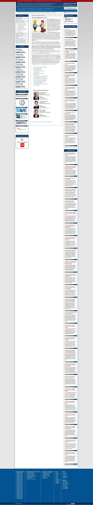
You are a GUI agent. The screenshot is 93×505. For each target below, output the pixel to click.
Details (21, 52)
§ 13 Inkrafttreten (36, 85)
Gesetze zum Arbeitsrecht (39, 8)
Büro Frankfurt (65, 482)
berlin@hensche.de (21, 51)
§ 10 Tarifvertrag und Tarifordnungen (40, 79)
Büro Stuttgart (65, 488)
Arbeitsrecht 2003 (20, 496)
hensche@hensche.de (44, 99)
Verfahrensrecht (20, 32)
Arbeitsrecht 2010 (20, 489)
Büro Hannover (65, 484)
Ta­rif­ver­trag (51, 51)
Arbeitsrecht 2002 (20, 497)
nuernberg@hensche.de (21, 80)
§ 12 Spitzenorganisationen (38, 82)
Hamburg (27, 12)
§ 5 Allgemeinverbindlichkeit (38, 73)
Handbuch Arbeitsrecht (31, 8)
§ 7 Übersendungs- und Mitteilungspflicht (40, 76)
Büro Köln (64, 485)
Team (64, 474)
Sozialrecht (19, 30)
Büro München (65, 486)
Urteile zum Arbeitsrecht (47, 8)
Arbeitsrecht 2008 (20, 491)
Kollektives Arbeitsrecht (22, 29)
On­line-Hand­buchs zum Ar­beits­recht (48, 57)
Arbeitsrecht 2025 (20, 473)
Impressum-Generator (58, 482)
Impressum (65, 475)
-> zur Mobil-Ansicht (19, 15)
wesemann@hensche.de (44, 116)
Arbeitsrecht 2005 (20, 494)
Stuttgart (48, 12)
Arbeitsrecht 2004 (20, 495)
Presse (53, 8)
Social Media (58, 480)
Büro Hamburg (65, 483)
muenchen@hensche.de (21, 75)
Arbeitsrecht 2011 (20, 488)
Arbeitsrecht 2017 (20, 482)
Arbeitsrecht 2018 (20, 481)
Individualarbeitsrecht (21, 25)
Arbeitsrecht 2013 (20, 486)
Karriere (57, 475)
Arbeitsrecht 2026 (20, 472)
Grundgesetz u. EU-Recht (22, 24)
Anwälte (53, 12)
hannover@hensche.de (21, 65)
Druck (57, 474)
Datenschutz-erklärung (65, 477)
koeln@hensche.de (21, 70)
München (39, 12)
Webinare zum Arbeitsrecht (21, 40)
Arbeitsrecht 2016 (20, 483)
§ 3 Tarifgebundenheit (37, 69)
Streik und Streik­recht (46, 53)
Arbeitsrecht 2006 (20, 493)
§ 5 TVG (36, 40)
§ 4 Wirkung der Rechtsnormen (39, 70)
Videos (17, 37)
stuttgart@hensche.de (21, 85)
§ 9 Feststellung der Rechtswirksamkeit (40, 78)
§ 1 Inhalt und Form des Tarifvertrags (40, 67)
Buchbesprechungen (30, 472)
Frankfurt (22, 12)
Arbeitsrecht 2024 (20, 474)
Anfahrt (17, 52)
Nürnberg (44, 12)
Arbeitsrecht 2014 (20, 485)
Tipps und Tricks (19, 19)
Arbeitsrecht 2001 (20, 498)
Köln (36, 12)
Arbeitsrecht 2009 (20, 490)
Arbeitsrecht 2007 (20, 492)
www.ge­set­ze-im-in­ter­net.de (51, 64)
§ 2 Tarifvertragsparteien (37, 68)
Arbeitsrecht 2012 (20, 487)
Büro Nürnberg (65, 487)
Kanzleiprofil (65, 473)
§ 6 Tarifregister (36, 74)
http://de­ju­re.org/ (39, 64)
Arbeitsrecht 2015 (20, 484)
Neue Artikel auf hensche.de (32, 475)
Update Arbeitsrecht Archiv (20, 42)
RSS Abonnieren (19, 503)
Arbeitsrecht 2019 (20, 480)
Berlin (19, 12)
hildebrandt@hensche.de (44, 107)
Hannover (32, 12)
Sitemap (57, 481)
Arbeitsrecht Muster (19, 35)
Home (19, 8)
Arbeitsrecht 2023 (20, 475)
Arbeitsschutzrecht (21, 27)
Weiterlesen (68, 37)
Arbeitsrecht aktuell (23, 8)
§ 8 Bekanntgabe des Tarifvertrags (39, 77)
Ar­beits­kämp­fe (36, 45)
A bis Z (57, 472)
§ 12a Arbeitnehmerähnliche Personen (40, 83)
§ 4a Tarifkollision (36, 72)
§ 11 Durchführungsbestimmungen (39, 81)
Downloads (57, 473)
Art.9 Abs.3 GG (54, 30)
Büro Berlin (65, 481)
